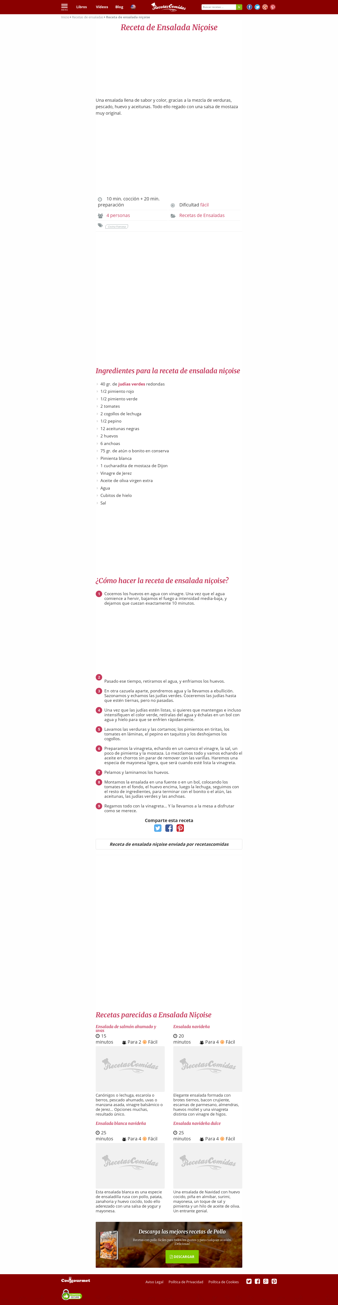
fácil (204, 205)
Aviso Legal (155, 1282)
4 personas (118, 215)
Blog (119, 7)
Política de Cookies (223, 1282)
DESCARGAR (182, 1256)
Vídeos (101, 7)
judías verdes (131, 384)
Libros (81, 7)
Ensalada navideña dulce (197, 1123)
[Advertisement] (169, 62)
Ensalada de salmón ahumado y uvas (126, 1028)
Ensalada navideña (191, 1026)
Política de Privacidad (186, 1282)
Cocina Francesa (117, 226)
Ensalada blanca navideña (121, 1123)
